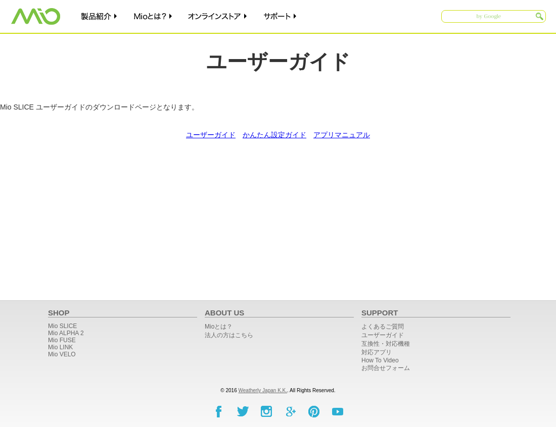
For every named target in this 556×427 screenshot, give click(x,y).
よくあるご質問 (382, 326)
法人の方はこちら (229, 335)
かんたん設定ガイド (274, 135)
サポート (281, 16)
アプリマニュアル (341, 135)
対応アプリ (376, 352)
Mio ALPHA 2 (66, 333)
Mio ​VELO (62, 354)
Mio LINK (60, 347)
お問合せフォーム (385, 367)
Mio (35, 16)
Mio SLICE (62, 326)
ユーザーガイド (211, 135)
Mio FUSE (62, 340)
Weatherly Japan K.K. (263, 390)
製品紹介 (98, 16)
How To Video (380, 360)
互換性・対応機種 (385, 343)
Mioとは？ (153, 16)
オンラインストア (218, 16)
